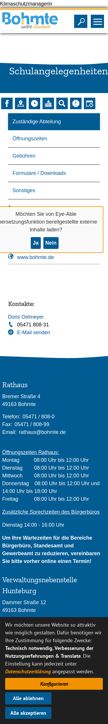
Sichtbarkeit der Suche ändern (82, 19)
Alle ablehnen (28, 698)
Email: (9, 432)
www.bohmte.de (35, 257)
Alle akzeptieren (28, 713)
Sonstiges (24, 190)
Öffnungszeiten (30, 138)
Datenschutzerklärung (28, 671)
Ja (35, 243)
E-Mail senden (33, 332)
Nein (51, 243)
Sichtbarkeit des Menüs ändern (98, 19)
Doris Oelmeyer (26, 317)
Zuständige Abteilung (37, 121)
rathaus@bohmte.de (42, 432)
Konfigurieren (54, 683)
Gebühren (24, 156)
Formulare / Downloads (39, 173)
